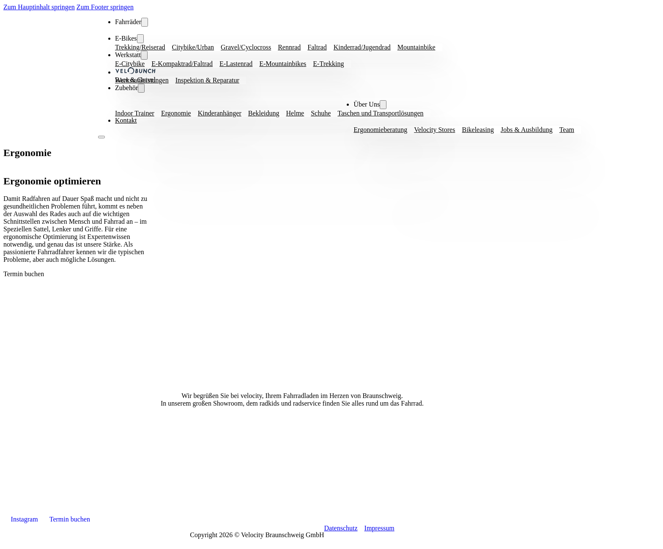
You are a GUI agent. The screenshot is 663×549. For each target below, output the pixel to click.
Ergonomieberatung (380, 129)
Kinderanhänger (219, 113)
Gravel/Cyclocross (246, 47)
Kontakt (126, 120)
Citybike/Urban (193, 47)
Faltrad (316, 47)
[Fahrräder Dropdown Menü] (144, 22)
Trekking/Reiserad (140, 47)
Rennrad (289, 47)
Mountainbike (416, 47)
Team (566, 129)
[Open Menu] (101, 137)
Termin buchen (23, 273)
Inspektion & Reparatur (207, 80)
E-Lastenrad (235, 63)
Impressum (379, 528)
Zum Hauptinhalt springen (39, 7)
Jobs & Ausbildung (527, 129)
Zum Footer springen (105, 7)
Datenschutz (340, 528)
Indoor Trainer (134, 113)
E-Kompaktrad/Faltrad (182, 63)
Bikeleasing (478, 129)
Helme (295, 113)
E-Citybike (130, 63)
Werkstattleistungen (142, 80)
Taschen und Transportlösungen (380, 113)
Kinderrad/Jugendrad (362, 47)
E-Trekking (328, 63)
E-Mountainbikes (282, 63)
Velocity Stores (434, 129)
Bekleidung (263, 113)
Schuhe (321, 113)
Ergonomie (176, 113)
